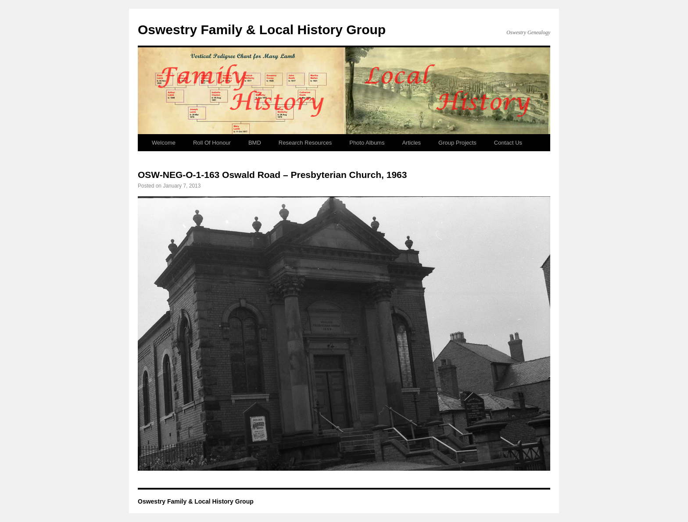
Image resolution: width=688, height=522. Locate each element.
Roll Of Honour (212, 142)
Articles (411, 142)
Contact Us (508, 142)
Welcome (164, 142)
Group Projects (457, 142)
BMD (254, 142)
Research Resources (305, 142)
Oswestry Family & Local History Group (262, 29)
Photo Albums (366, 142)
